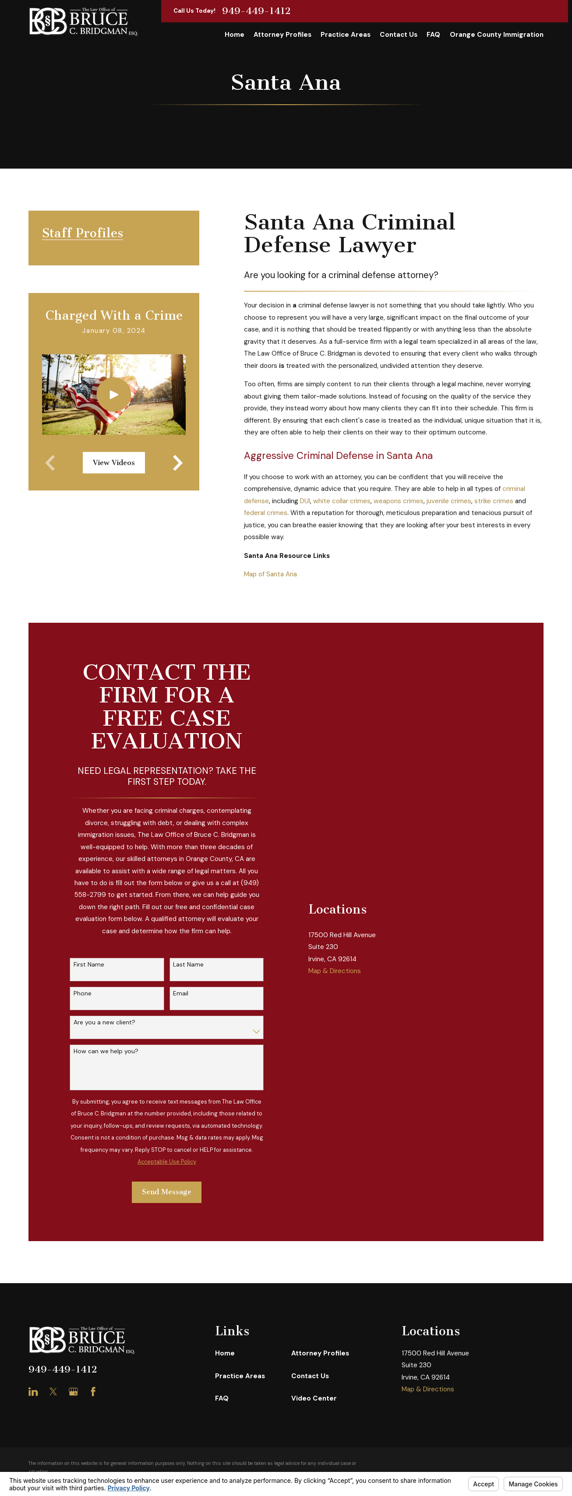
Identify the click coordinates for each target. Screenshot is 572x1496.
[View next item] (178, 463)
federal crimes (265, 512)
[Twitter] (53, 1391)
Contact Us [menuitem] (398, 34)
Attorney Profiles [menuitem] (282, 34)
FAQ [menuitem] (433, 34)
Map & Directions (334, 1067)
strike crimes (493, 501)
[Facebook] (93, 1391)
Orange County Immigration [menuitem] (497, 34)
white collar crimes (342, 501)
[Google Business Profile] (73, 1391)
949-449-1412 (256, 11)
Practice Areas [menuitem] (346, 34)
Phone (83, 993)
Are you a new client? (104, 1022)
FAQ (222, 1398)
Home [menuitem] (234, 34)
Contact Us (310, 1376)
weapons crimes (399, 501)
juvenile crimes (449, 501)
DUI (305, 501)
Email (180, 993)
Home (225, 1353)
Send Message (166, 1192)
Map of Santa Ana (270, 574)
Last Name (188, 964)
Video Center (314, 1398)
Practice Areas (240, 1376)
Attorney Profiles (320, 1353)
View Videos (114, 463)
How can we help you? (106, 1051)
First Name (89, 964)
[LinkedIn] (33, 1391)
